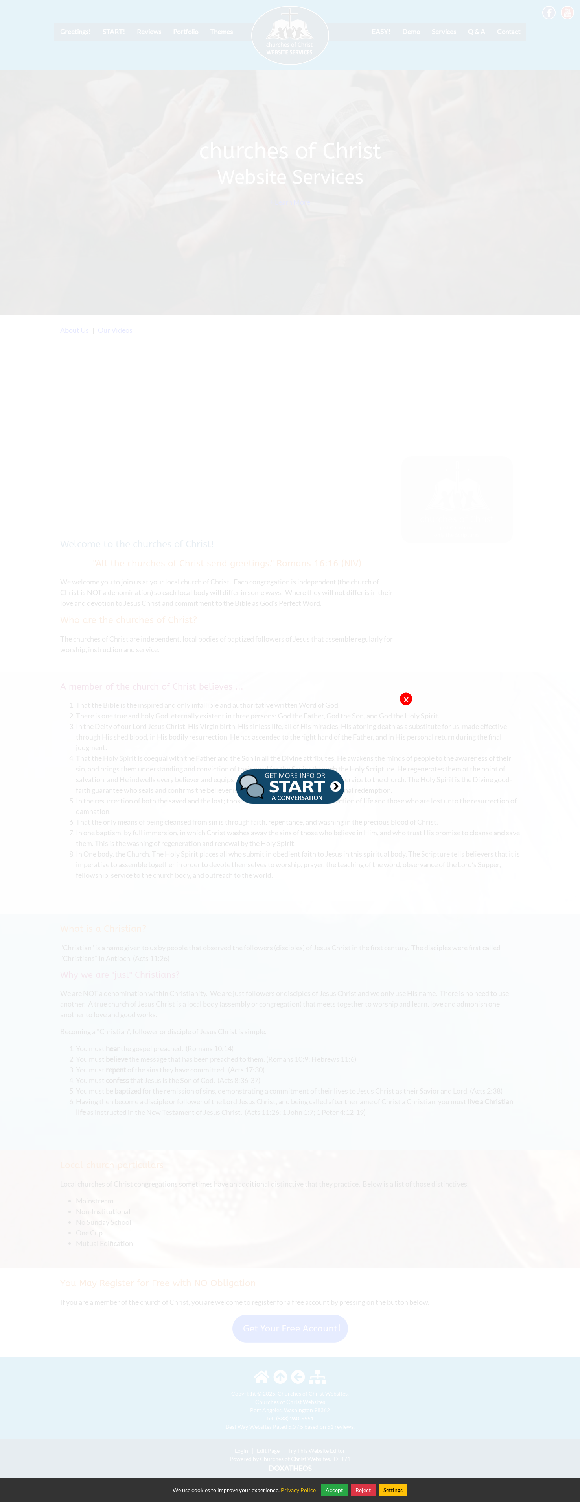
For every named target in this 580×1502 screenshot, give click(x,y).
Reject (363, 1490)
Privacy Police (298, 1490)
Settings (393, 1490)
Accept (334, 1490)
